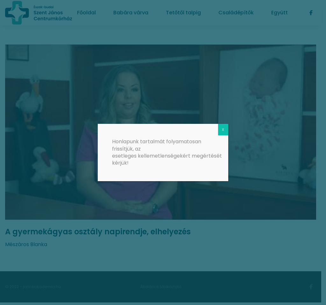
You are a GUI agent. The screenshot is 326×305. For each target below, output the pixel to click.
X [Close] (223, 129)
